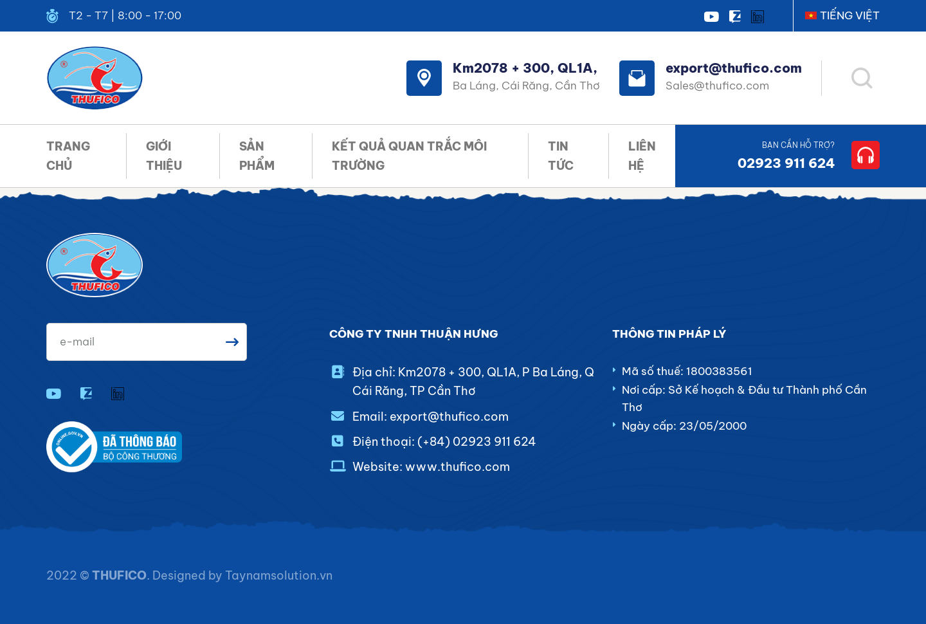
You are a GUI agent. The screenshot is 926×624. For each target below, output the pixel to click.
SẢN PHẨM (257, 155)
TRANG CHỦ (68, 155)
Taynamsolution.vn (278, 575)
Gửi (232, 342)
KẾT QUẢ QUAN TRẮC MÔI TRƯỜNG (409, 155)
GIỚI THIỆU (164, 155)
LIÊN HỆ (642, 155)
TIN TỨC (561, 155)
